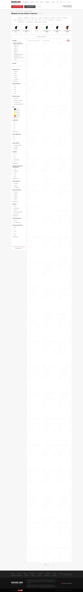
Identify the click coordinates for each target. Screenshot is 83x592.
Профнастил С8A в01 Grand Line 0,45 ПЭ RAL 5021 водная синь (64, 470)
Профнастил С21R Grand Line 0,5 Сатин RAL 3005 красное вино (48, 419)
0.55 (39, 19)
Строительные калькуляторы (16, 575)
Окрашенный (20, 19)
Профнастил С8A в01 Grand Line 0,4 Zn (64, 132)
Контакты (53, 2)
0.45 (36, 19)
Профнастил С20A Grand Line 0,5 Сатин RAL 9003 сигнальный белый (64, 54)
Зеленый (32, 17)
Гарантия (42, 2)
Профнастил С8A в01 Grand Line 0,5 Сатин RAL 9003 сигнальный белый (64, 288)
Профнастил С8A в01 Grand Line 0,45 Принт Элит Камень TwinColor (64, 445)
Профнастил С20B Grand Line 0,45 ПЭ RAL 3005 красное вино (64, 548)
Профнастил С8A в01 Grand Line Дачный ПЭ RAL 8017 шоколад (48, 237)
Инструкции (40, 573)
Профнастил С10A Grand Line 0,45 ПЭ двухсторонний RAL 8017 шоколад (49, 106)
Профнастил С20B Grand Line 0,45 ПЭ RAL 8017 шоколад (34, 159)
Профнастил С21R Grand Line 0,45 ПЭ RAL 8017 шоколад (34, 106)
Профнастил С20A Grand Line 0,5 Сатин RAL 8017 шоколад (48, 496)
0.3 (25, 19)
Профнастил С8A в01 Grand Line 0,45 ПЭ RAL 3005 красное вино (49, 314)
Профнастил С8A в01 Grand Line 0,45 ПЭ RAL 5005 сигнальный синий (64, 237)
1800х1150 (59, 17)
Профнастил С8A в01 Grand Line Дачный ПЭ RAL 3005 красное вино (34, 522)
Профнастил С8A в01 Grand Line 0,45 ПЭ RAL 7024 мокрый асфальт (64, 258)
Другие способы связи (68, 7)
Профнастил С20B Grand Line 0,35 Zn (34, 366)
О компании (54, 575)
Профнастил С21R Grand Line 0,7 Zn (49, 210)
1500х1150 (20, 17)
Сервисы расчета (30, 6)
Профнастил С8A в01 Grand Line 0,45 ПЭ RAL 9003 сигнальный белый (64, 106)
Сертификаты (32, 573)
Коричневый (26, 17)
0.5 (36, 17)
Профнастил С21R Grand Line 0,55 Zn (64, 366)
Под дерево (65, 17)
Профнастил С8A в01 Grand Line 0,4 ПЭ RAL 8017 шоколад (49, 80)
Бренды (54, 573)
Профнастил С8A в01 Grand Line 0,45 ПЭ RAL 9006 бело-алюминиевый (64, 314)
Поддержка (47, 2)
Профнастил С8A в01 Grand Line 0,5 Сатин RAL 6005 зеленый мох (49, 445)
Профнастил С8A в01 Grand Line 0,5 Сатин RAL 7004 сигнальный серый (34, 445)
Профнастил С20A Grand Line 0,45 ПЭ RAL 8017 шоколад (49, 262)
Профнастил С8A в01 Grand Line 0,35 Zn (64, 80)
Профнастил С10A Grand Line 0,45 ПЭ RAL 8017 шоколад (64, 419)
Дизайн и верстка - (17, 590)
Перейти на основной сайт (15, 3)
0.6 (43, 19)
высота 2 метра (58, 19)
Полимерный (51, 19)
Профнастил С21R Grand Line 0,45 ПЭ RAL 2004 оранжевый (49, 548)
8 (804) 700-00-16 (67, 6)
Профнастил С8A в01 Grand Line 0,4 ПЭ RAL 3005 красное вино (34, 419)
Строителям (46, 575)
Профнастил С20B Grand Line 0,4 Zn (49, 392)
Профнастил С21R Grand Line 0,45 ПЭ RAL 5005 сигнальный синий (34, 548)
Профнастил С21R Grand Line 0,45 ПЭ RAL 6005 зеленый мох (34, 288)
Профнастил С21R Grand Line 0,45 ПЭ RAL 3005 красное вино (49, 367)
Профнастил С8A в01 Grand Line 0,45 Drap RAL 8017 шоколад (49, 518)
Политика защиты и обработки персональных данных (63, 590)
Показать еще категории (41, 36)
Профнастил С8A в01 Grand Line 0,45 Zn (34, 132)
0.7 (46, 19)
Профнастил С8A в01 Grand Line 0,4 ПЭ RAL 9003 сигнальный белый (64, 211)
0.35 (29, 19)
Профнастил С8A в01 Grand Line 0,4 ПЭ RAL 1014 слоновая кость (34, 207)
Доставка (32, 2)
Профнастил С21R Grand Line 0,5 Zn (49, 158)
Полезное (26, 575)
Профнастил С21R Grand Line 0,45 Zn (49, 131)
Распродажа (48, 573)
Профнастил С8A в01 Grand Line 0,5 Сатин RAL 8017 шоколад (34, 54)
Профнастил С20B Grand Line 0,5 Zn (64, 340)
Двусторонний (46, 17)
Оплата (37, 2)
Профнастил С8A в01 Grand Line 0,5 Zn (34, 314)
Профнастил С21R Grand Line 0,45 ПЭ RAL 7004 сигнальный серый (49, 470)
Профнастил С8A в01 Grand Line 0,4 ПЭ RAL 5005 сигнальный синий (49, 288)
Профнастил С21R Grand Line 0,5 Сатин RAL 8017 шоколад (48, 179)
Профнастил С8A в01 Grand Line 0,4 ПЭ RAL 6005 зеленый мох (34, 262)
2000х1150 (53, 17)
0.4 (32, 19)
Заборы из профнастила (18, 43)
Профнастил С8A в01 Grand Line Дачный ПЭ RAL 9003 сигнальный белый (63, 522)
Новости (33, 575)
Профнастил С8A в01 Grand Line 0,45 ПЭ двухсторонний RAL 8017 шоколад (34, 237)
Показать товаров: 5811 (18, 245)
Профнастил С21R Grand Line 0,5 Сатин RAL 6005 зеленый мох (33, 341)
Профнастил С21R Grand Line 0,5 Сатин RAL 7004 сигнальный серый (34, 393)
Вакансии (39, 575)
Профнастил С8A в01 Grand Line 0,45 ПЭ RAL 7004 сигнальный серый (64, 159)
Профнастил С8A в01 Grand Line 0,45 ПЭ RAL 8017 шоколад (34, 80)
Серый (40, 17)
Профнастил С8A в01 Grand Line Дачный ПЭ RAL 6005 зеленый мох (34, 496)
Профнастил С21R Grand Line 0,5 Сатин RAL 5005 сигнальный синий (64, 393)
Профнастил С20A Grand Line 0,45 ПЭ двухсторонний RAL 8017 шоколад (49, 54)
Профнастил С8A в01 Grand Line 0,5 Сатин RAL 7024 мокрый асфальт (34, 470)
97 (53, 564)
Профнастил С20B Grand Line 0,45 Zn (34, 184)
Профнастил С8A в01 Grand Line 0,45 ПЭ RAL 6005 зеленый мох (64, 185)
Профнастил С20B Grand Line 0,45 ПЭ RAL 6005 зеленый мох (64, 496)
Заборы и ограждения (16, 42)
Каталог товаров (17, 6)
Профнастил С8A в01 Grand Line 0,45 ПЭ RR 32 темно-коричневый (49, 341)
